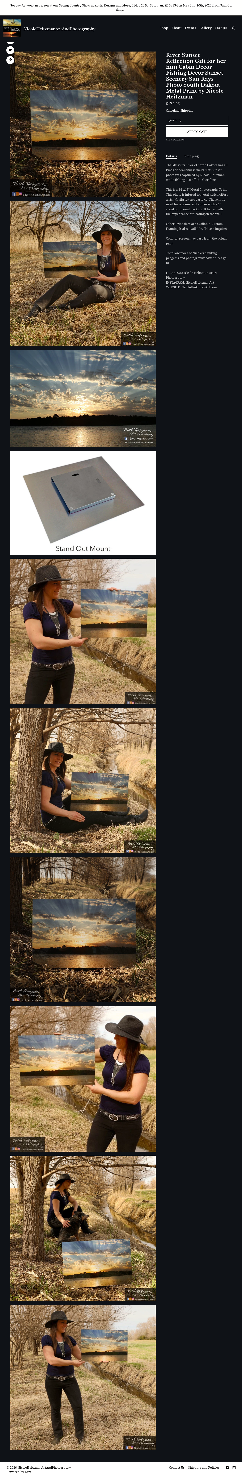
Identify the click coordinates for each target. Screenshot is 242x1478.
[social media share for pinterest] (10, 60)
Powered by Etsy (18, 1472)
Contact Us (177, 1467)
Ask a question (175, 140)
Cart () (221, 28)
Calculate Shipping (179, 110)
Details (171, 156)
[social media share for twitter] (10, 50)
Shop (164, 28)
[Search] (233, 29)
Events (190, 28)
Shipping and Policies (203, 1467)
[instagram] (234, 1468)
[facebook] (227, 1468)
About (176, 28)
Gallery (205, 28)
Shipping (192, 156)
